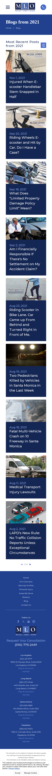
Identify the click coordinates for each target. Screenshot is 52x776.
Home (26, 578)
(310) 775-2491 (26, 644)
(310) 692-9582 (26, 705)
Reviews (26, 597)
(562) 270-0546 (26, 682)
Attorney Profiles (26, 585)
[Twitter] (23, 621)
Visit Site (26, 671)
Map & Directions (26, 668)
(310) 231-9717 (26, 659)
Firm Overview (26, 582)
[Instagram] (33, 621)
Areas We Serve (26, 593)
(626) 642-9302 (26, 729)
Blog (26, 601)
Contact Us (26, 605)
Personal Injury (26, 589)
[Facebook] (18, 621)
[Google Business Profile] (28, 621)
